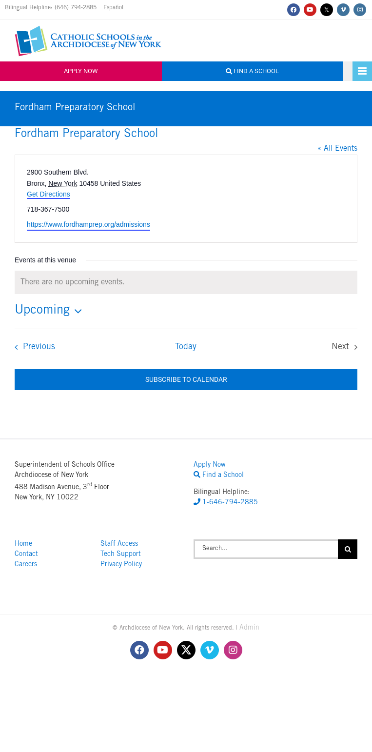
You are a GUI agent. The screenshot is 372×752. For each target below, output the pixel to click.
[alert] (186, 282)
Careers (26, 564)
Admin (249, 628)
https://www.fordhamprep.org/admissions (88, 224)
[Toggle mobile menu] (362, 71)
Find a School (252, 71)
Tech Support (120, 554)
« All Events (337, 149)
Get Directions (48, 194)
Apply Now (81, 71)
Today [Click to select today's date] (185, 347)
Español (113, 8)
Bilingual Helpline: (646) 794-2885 (51, 8)
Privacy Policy (121, 564)
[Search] (347, 549)
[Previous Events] (32, 347)
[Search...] (266, 549)
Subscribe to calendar (186, 379)
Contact (26, 554)
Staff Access (119, 544)
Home (23, 544)
